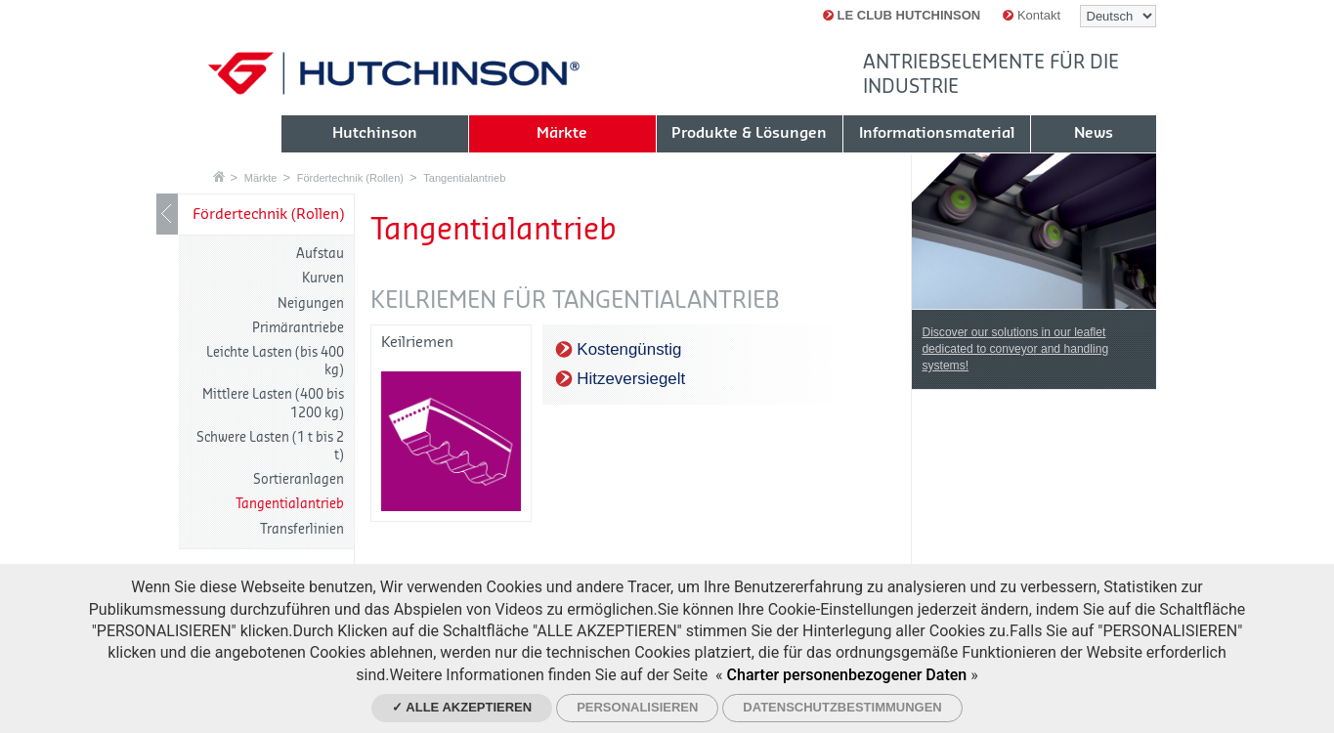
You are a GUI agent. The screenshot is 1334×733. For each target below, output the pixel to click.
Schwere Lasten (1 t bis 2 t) (270, 446)
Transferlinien (302, 529)
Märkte (261, 178)
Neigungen (311, 303)
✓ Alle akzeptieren (462, 707)
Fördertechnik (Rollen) (350, 178)
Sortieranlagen (298, 479)
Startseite (219, 176)
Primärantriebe (298, 328)
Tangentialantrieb (464, 178)
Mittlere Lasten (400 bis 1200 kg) (273, 403)
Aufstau (320, 253)
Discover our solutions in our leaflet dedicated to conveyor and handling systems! (1015, 348)
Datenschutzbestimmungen (842, 707)
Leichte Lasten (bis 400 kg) (275, 361)
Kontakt (1031, 15)
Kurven (323, 278)
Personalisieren (637, 707)
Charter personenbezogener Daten (847, 675)
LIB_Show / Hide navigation (167, 214)
